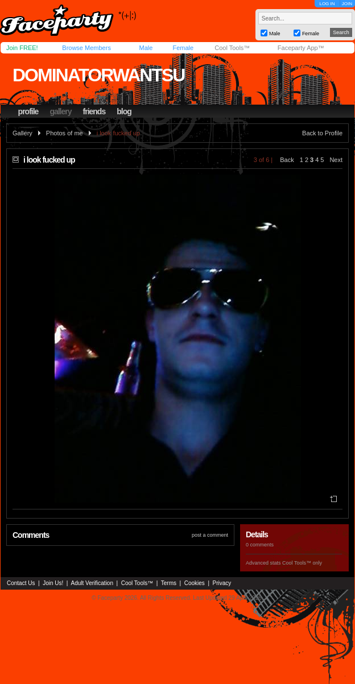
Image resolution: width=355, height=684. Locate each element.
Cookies (194, 583)
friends (94, 111)
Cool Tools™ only (302, 563)
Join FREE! (22, 47)
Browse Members (86, 47)
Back (287, 159)
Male (145, 47)
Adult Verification (92, 583)
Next (335, 159)
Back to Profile (322, 133)
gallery (60, 111)
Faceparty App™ (301, 47)
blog (124, 111)
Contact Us (21, 583)
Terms (168, 583)
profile (28, 111)
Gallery (22, 133)
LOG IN (327, 3)
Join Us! (53, 583)
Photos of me (64, 133)
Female (182, 47)
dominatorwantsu (98, 75)
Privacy (222, 583)
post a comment (210, 535)
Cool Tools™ (232, 47)
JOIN (347, 3)
